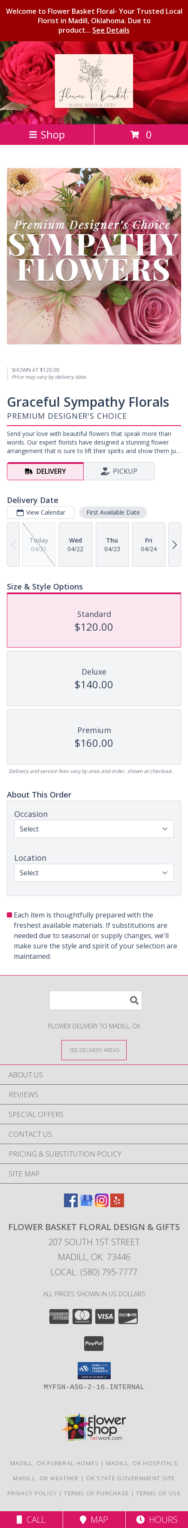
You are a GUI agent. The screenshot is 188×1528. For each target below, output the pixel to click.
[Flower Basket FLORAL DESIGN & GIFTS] (94, 103)
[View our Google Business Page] (86, 1204)
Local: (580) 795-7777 (94, 1272)
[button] (94, 1370)
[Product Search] (95, 1000)
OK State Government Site (130, 1478)
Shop (47, 134)
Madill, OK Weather (46, 1478)
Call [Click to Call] (31, 1519)
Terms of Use (158, 1493)
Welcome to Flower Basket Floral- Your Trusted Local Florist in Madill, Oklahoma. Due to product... (94, 20)
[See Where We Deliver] (94, 1050)
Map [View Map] (94, 1519)
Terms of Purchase (96, 1493)
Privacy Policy (32, 1493)
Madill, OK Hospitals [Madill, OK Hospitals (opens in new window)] (142, 1463)
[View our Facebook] (71, 1204)
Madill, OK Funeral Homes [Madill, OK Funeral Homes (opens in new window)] (54, 1463)
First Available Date (113, 512)
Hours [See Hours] (157, 1519)
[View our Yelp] (117, 1204)
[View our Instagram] (102, 1204)
